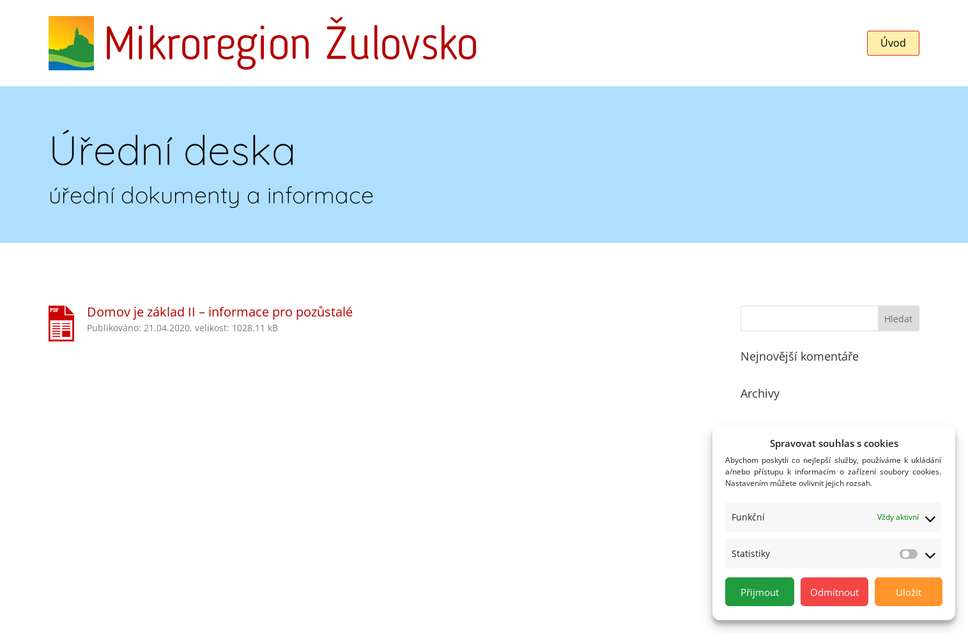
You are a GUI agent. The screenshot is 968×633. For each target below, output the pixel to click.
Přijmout (760, 592)
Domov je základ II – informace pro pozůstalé (220, 311)
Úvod (893, 43)
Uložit (908, 592)
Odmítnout (834, 592)
